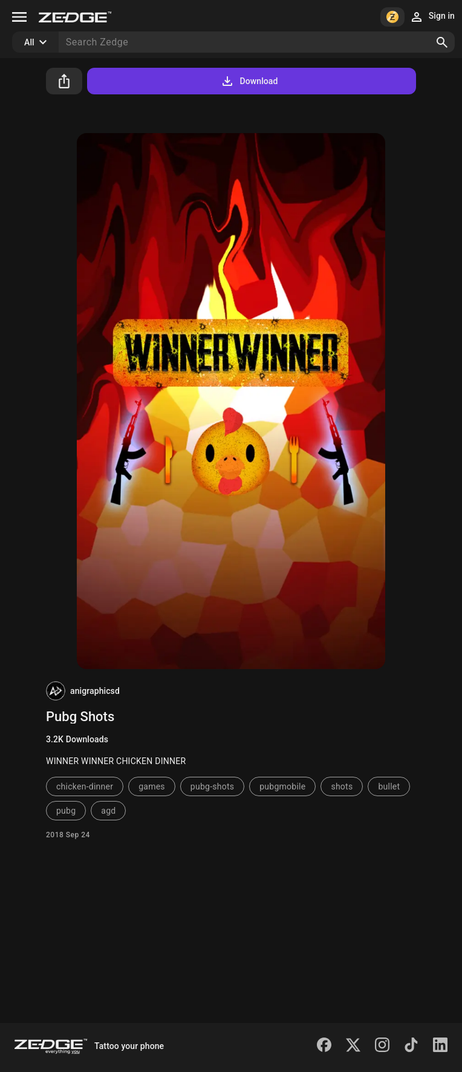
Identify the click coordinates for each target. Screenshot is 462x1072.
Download (249, 81)
